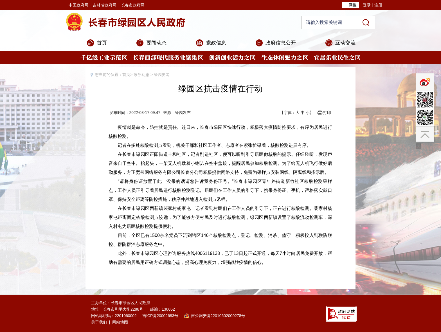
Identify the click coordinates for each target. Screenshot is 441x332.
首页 (102, 43)
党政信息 (216, 43)
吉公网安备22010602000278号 (218, 315)
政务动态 (141, 74)
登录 (367, 5)
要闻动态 (156, 43)
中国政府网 (78, 5)
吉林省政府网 (104, 5)
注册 (378, 5)
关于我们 (99, 322)
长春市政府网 (133, 5)
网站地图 (120, 322)
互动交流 (345, 43)
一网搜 (351, 5)
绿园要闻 (162, 74)
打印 (327, 112)
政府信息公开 (281, 43)
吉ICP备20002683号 (160, 315)
